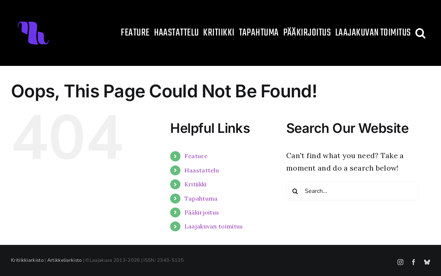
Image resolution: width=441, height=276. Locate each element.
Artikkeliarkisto (64, 260)
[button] (420, 33)
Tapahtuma (201, 198)
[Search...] (352, 191)
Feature (196, 156)
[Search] (295, 191)
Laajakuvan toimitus (213, 226)
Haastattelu (201, 170)
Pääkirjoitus (201, 212)
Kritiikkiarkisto (27, 260)
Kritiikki (195, 184)
